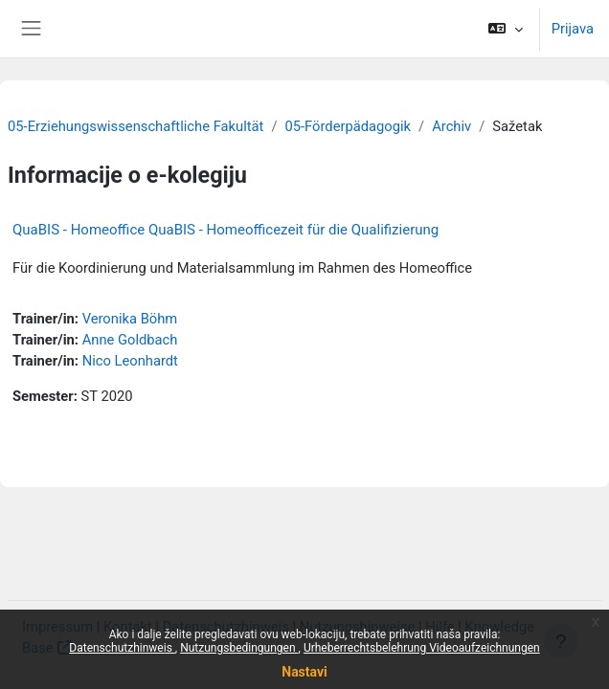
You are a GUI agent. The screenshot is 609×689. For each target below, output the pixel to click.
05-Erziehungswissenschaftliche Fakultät (135, 126)
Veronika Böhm (130, 318)
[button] (505, 28)
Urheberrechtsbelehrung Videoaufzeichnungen (422, 648)
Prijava (573, 28)
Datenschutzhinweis (122, 648)
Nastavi (304, 671)
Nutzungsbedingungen (239, 648)
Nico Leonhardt (130, 360)
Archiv (451, 126)
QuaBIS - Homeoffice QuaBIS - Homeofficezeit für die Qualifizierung (225, 229)
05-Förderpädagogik (347, 126)
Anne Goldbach (130, 339)
